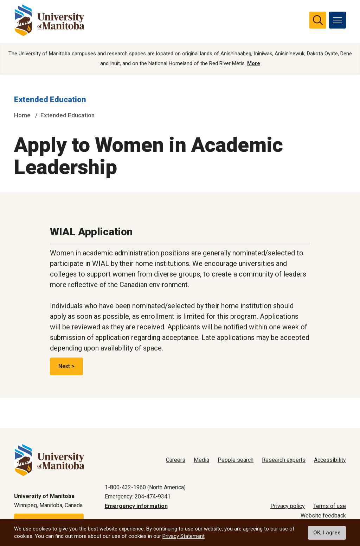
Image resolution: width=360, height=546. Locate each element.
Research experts (284, 460)
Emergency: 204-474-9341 (138, 496)
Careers (175, 460)
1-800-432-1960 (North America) (145, 487)
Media (201, 460)
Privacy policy (287, 506)
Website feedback (323, 515)
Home (22, 115)
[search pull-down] (317, 20)
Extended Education (50, 99)
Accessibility (330, 460)
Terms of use (329, 506)
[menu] (337, 20)
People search (235, 460)
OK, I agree (327, 532)
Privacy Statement (183, 536)
